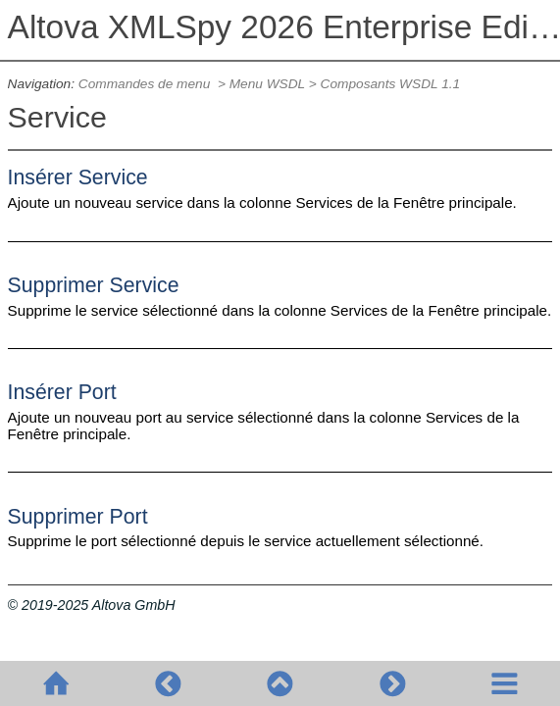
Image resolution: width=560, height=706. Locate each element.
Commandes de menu (146, 83)
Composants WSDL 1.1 (391, 83)
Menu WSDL (267, 83)
